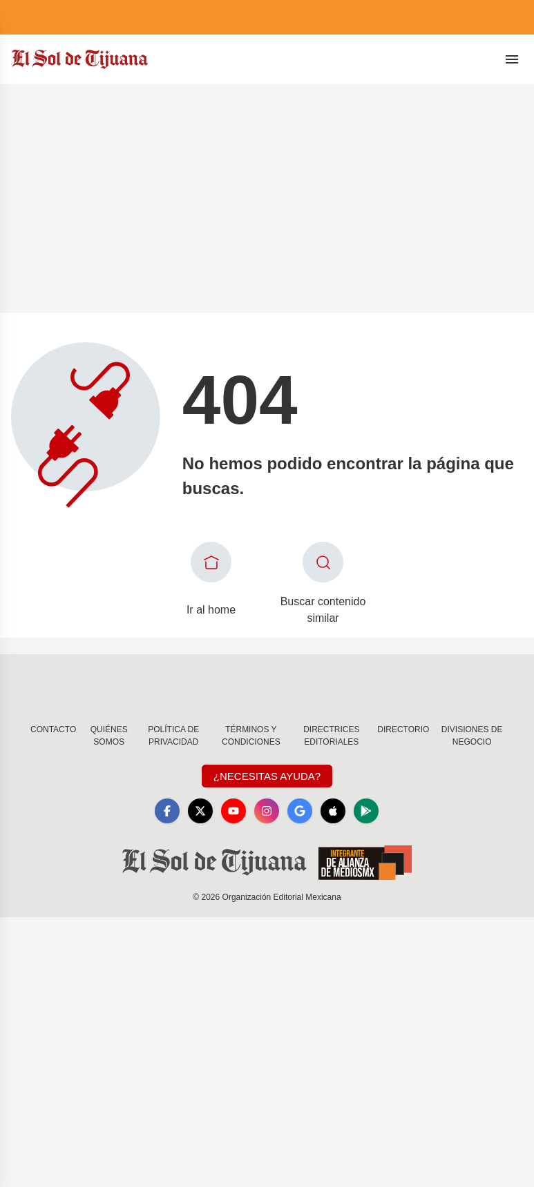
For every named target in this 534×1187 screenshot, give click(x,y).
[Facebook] (167, 810)
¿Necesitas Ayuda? (267, 776)
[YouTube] (233, 810)
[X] (200, 810)
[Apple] (333, 810)
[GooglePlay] (366, 810)
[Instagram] (266, 810)
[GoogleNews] (299, 810)
